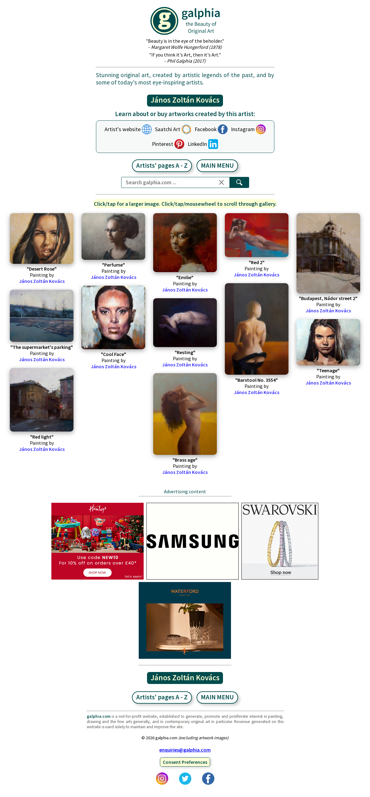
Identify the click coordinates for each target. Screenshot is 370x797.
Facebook (206, 129)
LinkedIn (197, 144)
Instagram (243, 129)
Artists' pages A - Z (162, 166)
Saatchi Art (167, 129)
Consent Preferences (185, 762)
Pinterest (162, 144)
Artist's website (123, 129)
